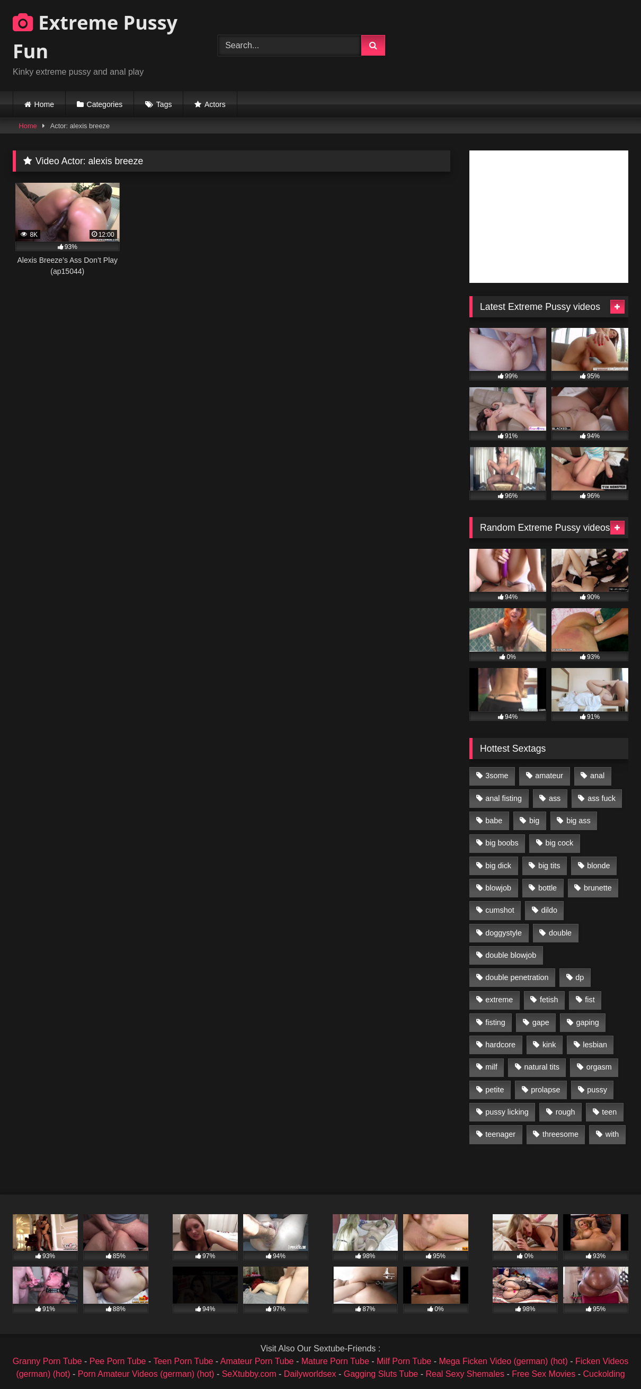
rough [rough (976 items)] (565, 1112)
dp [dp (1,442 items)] (579, 977)
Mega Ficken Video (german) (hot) (503, 1361)
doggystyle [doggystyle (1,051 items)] (503, 933)
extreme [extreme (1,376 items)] (499, 999)
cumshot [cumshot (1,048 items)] (499, 910)
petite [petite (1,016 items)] (494, 1089)
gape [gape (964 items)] (540, 1022)
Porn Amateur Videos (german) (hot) (146, 1373)
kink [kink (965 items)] (549, 1044)
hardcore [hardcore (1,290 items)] (500, 1044)
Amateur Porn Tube (257, 1361)
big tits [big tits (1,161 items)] (549, 865)
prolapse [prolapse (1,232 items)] (545, 1089)
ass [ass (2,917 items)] (554, 798)
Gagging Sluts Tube (381, 1373)
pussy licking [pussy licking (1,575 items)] (507, 1112)
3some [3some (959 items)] (496, 775)
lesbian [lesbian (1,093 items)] (595, 1044)
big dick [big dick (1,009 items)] (498, 865)
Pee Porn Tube (118, 1361)
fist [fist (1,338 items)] (589, 999)
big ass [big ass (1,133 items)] (578, 820)
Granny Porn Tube (47, 1361)
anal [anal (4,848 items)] (597, 775)
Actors (215, 104)
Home (44, 104)
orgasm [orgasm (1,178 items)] (599, 1067)
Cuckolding (604, 1373)
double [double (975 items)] (560, 933)
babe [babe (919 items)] (493, 820)
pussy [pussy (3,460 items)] (597, 1089)
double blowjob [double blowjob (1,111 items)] (510, 955)
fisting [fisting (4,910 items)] (495, 1022)
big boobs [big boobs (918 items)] (501, 843)
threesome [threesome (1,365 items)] (560, 1134)
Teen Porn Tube (183, 1361)
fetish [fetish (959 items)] (549, 999)
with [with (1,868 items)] (612, 1134)
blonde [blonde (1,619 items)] (598, 865)
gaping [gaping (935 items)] (587, 1022)
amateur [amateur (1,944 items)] (549, 775)
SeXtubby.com (250, 1373)
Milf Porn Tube (404, 1361)
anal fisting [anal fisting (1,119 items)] (503, 798)
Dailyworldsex (310, 1373)
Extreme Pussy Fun (95, 37)
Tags (164, 104)
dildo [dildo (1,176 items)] (549, 910)
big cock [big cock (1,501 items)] (560, 843)
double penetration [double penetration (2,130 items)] (516, 977)
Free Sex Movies (543, 1373)
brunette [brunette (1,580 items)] (598, 888)
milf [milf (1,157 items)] (491, 1067)
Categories (105, 104)
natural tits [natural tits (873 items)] (541, 1067)
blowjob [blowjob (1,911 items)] (498, 888)
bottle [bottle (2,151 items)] (547, 888)
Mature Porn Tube (335, 1361)
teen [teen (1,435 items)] (609, 1112)
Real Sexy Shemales (464, 1373)
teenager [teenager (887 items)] (500, 1134)
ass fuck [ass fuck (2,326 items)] (601, 798)
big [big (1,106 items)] (534, 820)
